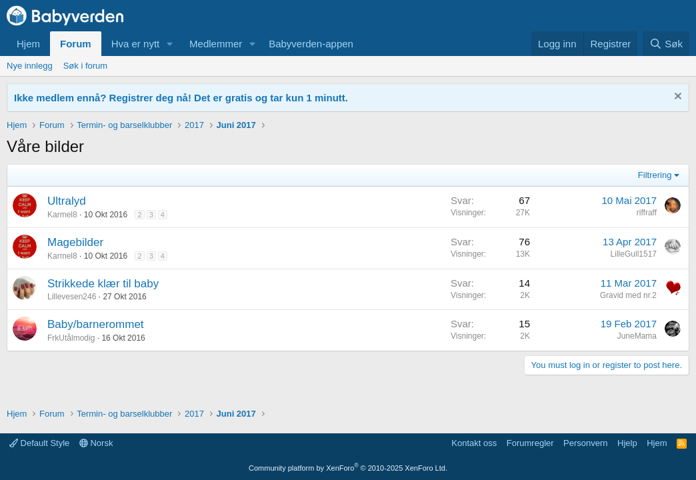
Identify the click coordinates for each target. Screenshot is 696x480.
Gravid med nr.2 (628, 295)
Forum (75, 43)
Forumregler (530, 443)
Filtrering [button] (655, 175)
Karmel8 (62, 214)
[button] (170, 43)
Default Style (39, 443)
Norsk (96, 443)
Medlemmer (215, 43)
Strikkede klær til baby (103, 283)
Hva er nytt (135, 43)
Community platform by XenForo (348, 468)
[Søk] (666, 43)
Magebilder (75, 242)
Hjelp (627, 443)
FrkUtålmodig (71, 338)
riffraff (647, 212)
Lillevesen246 (71, 296)
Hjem (28, 43)
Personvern (585, 443)
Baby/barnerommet (95, 324)
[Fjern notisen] (676, 98)
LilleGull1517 (634, 254)
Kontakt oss (474, 443)
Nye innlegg (30, 66)
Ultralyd (66, 201)
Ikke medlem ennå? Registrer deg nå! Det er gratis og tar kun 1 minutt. (181, 97)
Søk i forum (85, 66)
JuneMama (637, 336)
